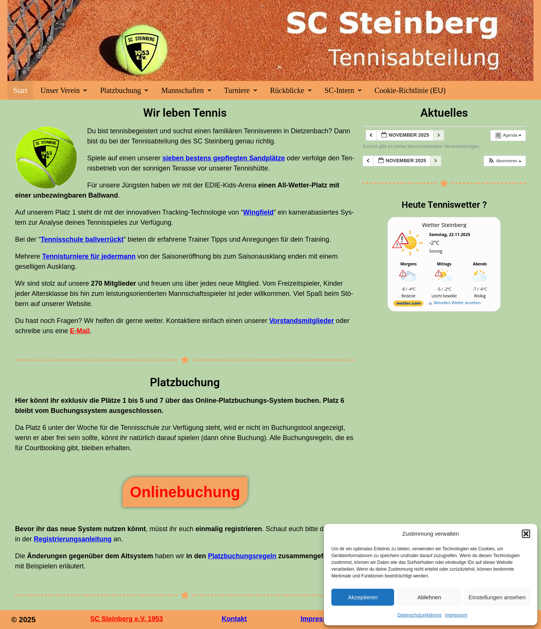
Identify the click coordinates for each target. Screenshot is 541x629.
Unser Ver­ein (64, 90)
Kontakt (234, 619)
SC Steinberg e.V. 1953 (126, 619)
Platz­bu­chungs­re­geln (242, 556)
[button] (526, 534)
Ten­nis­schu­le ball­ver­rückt (82, 239)
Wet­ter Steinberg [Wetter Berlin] (444, 224)
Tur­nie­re (240, 90)
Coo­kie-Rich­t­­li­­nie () (410, 90)
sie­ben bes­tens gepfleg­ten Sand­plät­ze (223, 158)
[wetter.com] (408, 305)
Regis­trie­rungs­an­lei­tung (73, 539)
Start (20, 90)
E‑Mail (80, 331)
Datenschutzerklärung (419, 615)
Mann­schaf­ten (186, 90)
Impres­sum (456, 615)
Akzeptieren (363, 597)
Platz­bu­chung (124, 90)
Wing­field (258, 212)
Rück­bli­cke (290, 90)
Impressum (319, 619)
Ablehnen (429, 597)
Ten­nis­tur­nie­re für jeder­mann (89, 256)
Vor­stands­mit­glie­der (301, 320)
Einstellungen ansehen (497, 597)
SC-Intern (343, 90)
